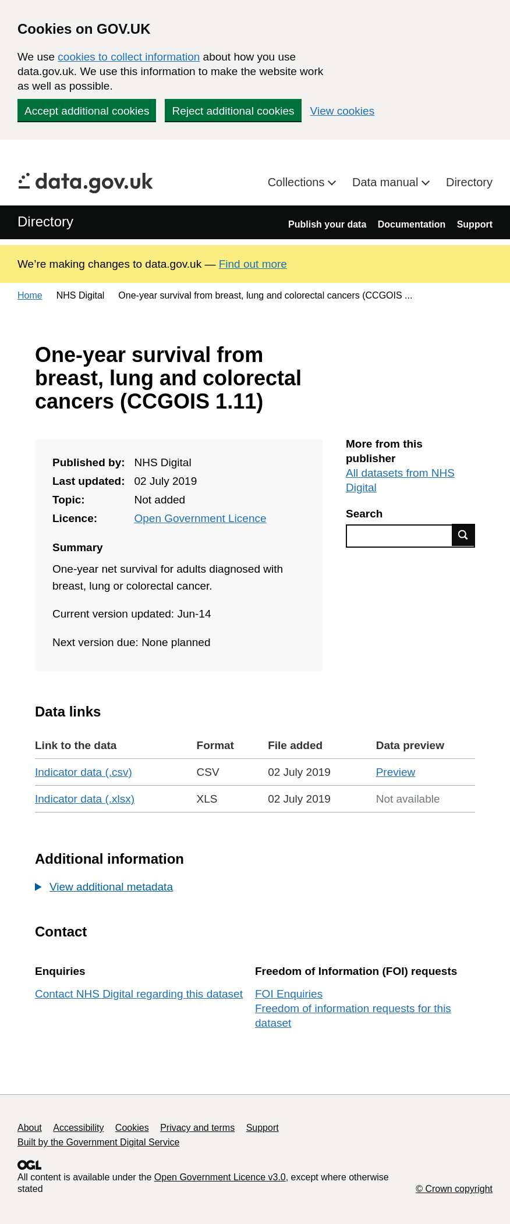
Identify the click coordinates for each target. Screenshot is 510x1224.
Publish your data (327, 224)
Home (29, 295)
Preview (396, 772)
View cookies (342, 110)
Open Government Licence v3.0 (220, 1177)
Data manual (387, 182)
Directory (469, 182)
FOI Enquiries (289, 994)
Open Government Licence (200, 518)
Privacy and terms (197, 1128)
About (29, 1128)
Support (475, 224)
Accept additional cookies (86, 111)
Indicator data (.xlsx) (84, 799)
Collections (298, 182)
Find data (463, 535)
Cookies (132, 1128)
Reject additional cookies (233, 111)
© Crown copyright (454, 1189)
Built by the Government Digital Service (98, 1142)
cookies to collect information (129, 57)
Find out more (253, 264)
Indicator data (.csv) (83, 772)
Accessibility (78, 1128)
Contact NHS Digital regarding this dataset (139, 994)
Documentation (411, 224)
